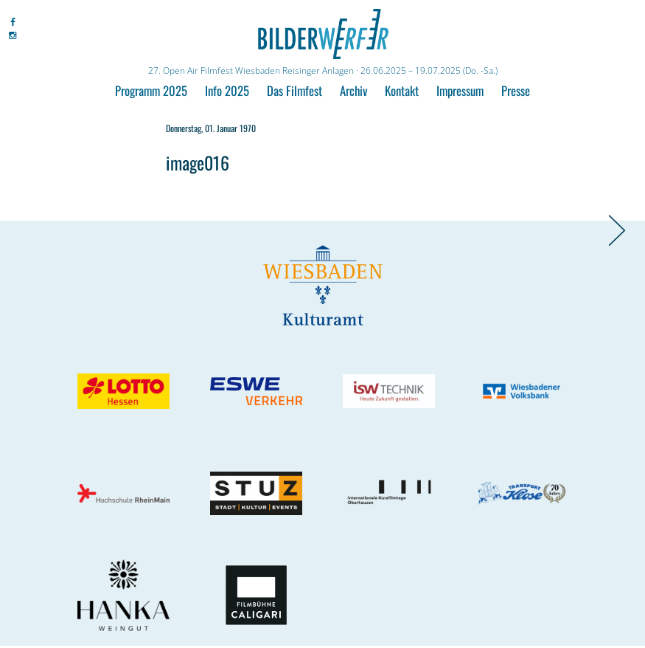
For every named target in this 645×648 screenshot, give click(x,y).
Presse (515, 90)
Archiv (353, 90)
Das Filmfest (294, 90)
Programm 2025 (151, 90)
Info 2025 (227, 90)
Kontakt (402, 90)
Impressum (460, 90)
